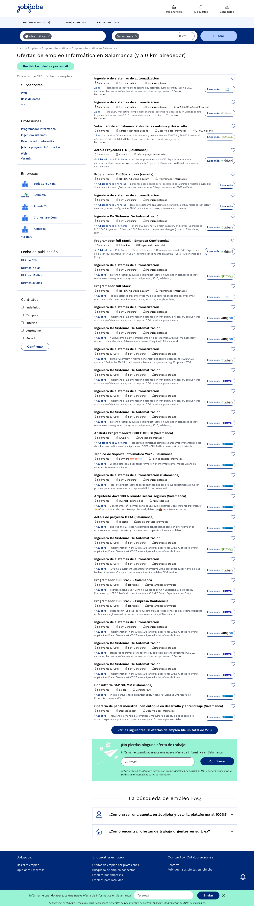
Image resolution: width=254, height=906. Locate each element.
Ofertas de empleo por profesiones (115, 865)
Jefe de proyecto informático (40, 147)
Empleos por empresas (107, 875)
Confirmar (35, 346)
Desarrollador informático (38, 141)
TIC (23, 105)
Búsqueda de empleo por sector (113, 870)
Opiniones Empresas (30, 870)
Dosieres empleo (28, 865)
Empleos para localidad (107, 880)
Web (24, 93)
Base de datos (30, 99)
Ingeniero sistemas (34, 135)
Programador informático (38, 129)
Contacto (173, 865)
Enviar (208, 895)
